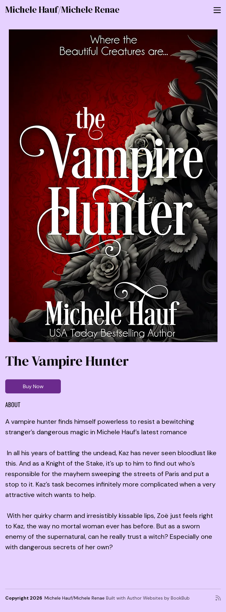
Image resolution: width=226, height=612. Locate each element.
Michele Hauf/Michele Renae (62, 9)
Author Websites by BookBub (158, 598)
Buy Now (33, 386)
